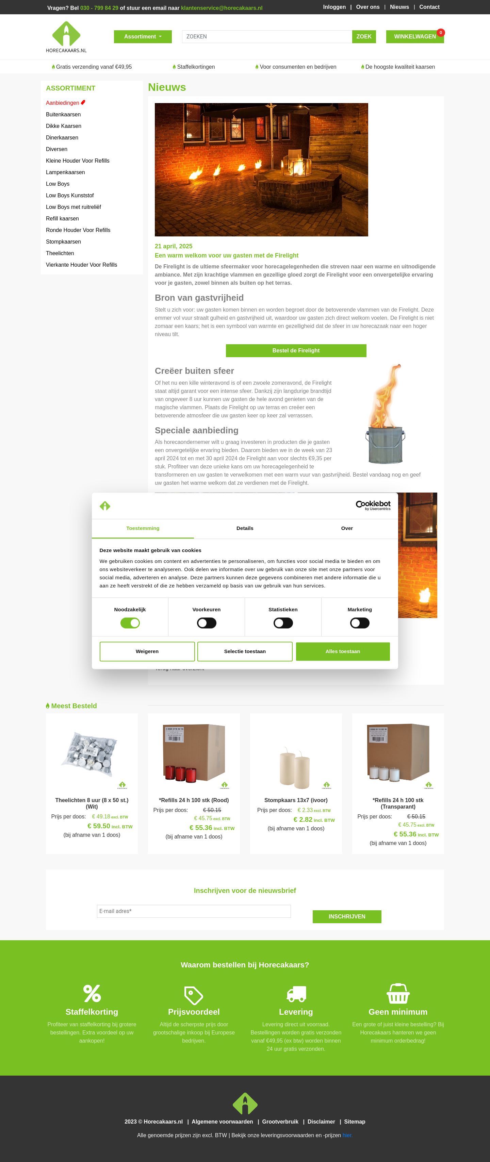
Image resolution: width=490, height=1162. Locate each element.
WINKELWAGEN (419, 34)
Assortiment (141, 36)
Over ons (369, 7)
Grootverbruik (282, 1122)
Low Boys (57, 184)
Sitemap (354, 1122)
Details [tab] (245, 528)
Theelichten (60, 253)
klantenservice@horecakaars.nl (222, 8)
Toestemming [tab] (143, 528)
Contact (429, 7)
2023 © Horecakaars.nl (156, 1122)
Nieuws (400, 7)
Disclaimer (323, 1122)
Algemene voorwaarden (224, 1122)
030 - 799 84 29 (99, 8)
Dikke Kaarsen (63, 126)
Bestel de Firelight (296, 350)
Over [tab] (347, 528)
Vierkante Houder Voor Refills (81, 265)
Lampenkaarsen (65, 172)
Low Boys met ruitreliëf (73, 207)
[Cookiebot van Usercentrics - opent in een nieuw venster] (361, 506)
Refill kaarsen (62, 218)
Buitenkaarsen (63, 114)
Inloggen (336, 7)
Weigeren (147, 651)
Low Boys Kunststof (70, 195)
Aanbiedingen (62, 103)
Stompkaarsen (63, 242)
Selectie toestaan (245, 651)
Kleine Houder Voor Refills (78, 161)
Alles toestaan (343, 651)
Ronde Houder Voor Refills (78, 230)
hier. (348, 1135)
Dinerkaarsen (62, 137)
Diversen (56, 149)
